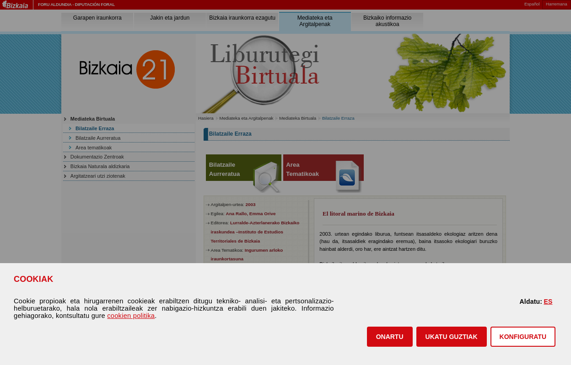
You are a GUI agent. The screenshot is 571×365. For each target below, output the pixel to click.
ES (548, 301)
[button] (390, 337)
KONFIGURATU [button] (523, 336)
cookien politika (131, 315)
